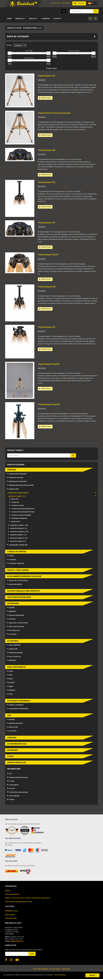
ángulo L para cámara (18, 572)
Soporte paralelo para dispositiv (23, 593)
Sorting (9, 45)
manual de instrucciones (17, 779)
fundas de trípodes (14, 654)
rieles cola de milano (15, 628)
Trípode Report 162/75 (49, 256)
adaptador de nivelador (19, 599)
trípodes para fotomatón (17, 483)
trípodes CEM (13, 490)
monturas (11, 620)
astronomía (14, 523)
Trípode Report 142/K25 (50, 406)
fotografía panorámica (18, 702)
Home (9, 18)
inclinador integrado (18, 520)
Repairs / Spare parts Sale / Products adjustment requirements (27, 899)
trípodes (11, 471)
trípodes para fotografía (16, 475)
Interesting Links (11, 920)
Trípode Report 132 (48, 329)
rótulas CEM (12, 728)
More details (46, 98)
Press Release (13, 797)
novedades (12, 752)
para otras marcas (16, 669)
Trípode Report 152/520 (50, 366)
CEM (9, 717)
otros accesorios (14, 658)
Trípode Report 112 (48, 223)
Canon (10, 673)
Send (32, 955)
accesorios (11, 636)
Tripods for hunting (15, 479)
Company (45, 18)
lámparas (11, 739)
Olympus (11, 691)
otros (10, 758)
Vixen (10, 695)
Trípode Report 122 (48, 183)
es (90, 3)
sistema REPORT (14, 646)
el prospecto (13, 786)
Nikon (10, 680)
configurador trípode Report (51, 494)
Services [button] (33, 18)
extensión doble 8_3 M (17, 539)
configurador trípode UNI (17, 546)
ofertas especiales (16, 764)
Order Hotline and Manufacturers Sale (18, 903)
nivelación (14, 504)
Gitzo (10, 676)
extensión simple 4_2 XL (18, 533)
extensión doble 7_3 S (17, 536)
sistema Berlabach (14, 586)
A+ (90, 18)
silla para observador (15, 617)
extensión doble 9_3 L (17, 543)
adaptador (11, 613)
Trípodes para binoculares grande (20, 487)
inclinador (11, 561)
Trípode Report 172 (48, 76)
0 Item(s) (79, 3)
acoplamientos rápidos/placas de (24, 578)
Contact (57, 18)
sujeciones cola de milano (17, 624)
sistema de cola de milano (17, 582)
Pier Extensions (13, 632)
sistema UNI (12, 650)
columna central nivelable (20, 516)
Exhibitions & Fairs (11, 912)
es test (10, 782)
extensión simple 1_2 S (52, 498)
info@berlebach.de (16, 943)
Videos (10, 801)
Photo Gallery (10, 916)
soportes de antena (15, 725)
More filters (51, 68)
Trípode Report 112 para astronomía (57, 113)
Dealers (8, 892)
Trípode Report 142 (48, 288)
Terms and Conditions (40, 970)
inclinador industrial (15, 565)
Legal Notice (66, 3)
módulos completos (15, 706)
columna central (16, 507)
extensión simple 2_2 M (18, 527)
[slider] (10, 53)
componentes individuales (17, 710)
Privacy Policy (55, 3)
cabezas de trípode (16, 553)
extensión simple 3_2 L (17, 530)
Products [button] (20, 18)
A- (96, 18)
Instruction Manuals (12, 896)
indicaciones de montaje (17, 794)
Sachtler (11, 684)
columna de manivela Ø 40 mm (22, 513)
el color (11, 790)
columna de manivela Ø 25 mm (21, 510)
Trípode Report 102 (48, 150)
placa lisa (13, 500)
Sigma (10, 688)
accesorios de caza (16, 745)
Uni (9, 775)
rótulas (10, 557)
